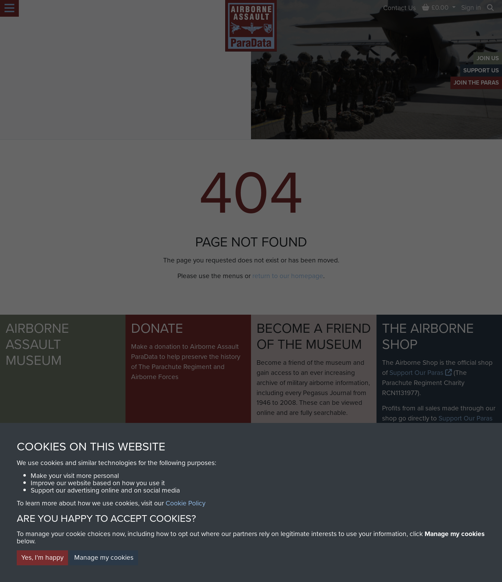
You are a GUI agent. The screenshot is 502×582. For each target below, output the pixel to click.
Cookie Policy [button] (185, 503)
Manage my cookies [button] (104, 557)
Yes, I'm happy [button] (42, 557)
